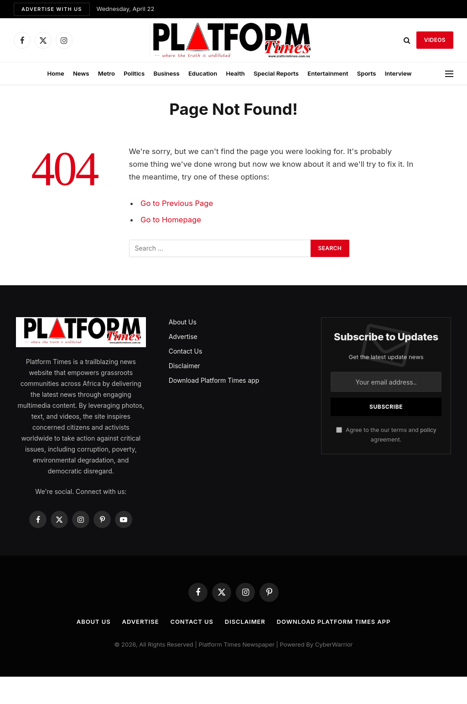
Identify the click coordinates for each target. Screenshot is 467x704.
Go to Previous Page (176, 203)
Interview (398, 73)
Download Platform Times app (214, 380)
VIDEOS (435, 39)
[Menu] (449, 73)
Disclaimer (184, 366)
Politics (134, 73)
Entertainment (327, 73)
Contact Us (185, 351)
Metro (106, 73)
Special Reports (276, 73)
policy (428, 430)
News (81, 73)
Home (55, 73)
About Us (183, 322)
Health (235, 73)
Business (166, 73)
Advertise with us (51, 9)
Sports (366, 73)
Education (202, 73)
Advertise (183, 336)
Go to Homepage (170, 219)
